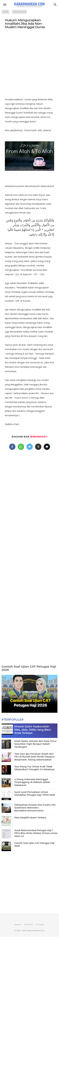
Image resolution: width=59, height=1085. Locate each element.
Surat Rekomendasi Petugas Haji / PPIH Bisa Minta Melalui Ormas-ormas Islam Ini (35, 833)
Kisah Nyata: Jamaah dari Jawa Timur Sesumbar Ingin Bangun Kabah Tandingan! (35, 744)
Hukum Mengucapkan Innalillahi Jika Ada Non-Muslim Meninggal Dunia (25, 23)
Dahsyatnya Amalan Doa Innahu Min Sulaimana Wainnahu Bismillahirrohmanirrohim (35, 807)
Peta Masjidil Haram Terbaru (30, 817)
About (18, 924)
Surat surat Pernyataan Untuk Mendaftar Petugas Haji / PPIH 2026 (34, 793)
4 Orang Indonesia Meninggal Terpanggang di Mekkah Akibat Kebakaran (32, 782)
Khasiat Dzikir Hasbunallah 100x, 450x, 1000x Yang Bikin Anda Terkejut (32, 730)
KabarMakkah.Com (36, 930)
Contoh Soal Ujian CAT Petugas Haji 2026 (29, 668)
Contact (28, 924)
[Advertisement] (29, 64)
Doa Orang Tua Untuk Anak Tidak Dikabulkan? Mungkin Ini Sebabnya (34, 768)
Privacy (40, 924)
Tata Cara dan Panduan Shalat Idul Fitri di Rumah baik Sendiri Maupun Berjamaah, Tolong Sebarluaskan (34, 756)
